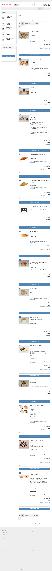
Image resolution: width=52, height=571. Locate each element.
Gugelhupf (32, 87)
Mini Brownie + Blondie (35, 345)
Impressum (5, 536)
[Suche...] (16, 5)
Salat (25, 8)
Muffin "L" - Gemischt (35, 260)
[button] (37, 1)
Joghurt (15, 8)
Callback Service (6, 543)
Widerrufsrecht (5, 532)
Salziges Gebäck (32, 8)
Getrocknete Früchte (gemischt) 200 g (39, 206)
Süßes (40, 8)
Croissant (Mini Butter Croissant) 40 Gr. (39, 180)
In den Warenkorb (34, 54)
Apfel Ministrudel (34, 288)
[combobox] (28, 23)
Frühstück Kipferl (34, 231)
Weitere (45, 8)
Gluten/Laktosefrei (6, 8)
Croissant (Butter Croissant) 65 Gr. (38, 154)
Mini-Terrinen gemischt (35, 114)
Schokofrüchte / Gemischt (36, 440)
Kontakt (4, 534)
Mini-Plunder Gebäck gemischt (37, 59)
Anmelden (8, 56)
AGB (3, 538)
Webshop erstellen (21, 569)
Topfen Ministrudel (34, 317)
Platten (20, 8)
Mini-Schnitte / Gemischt (36, 380)
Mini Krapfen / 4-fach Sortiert (37, 405)
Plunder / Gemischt (34, 31)
